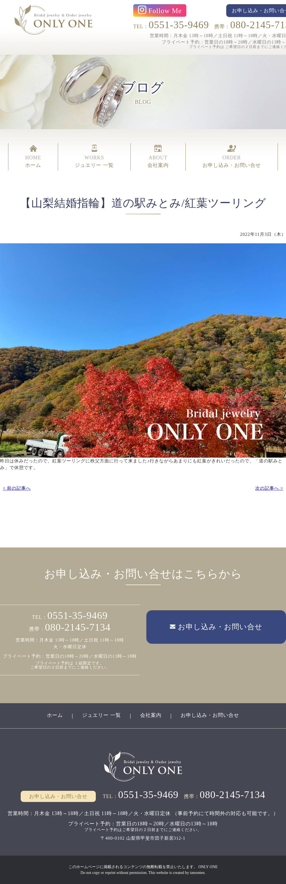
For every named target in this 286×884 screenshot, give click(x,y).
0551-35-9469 (179, 24)
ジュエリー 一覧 (101, 715)
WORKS (94, 157)
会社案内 (150, 715)
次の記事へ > (269, 488)
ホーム (55, 715)
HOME (33, 157)
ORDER (231, 157)
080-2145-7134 (78, 627)
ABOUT (158, 157)
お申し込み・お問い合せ (210, 715)
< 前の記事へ (17, 488)
